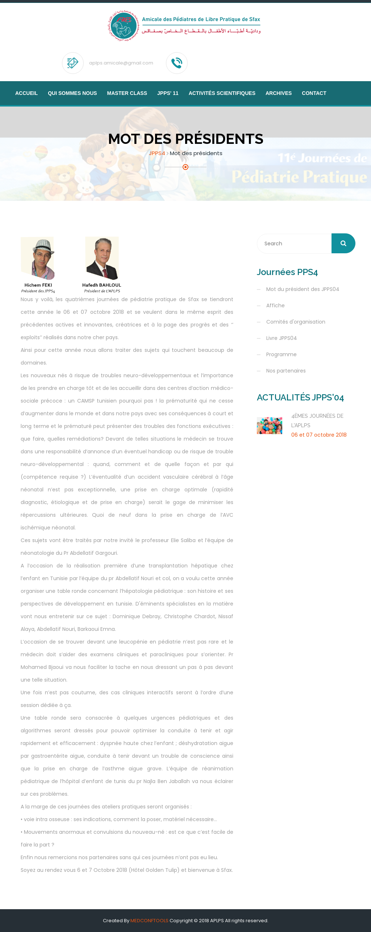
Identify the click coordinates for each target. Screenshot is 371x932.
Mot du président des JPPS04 (302, 289)
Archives (279, 93)
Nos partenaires (286, 370)
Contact (314, 93)
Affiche (275, 305)
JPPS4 (157, 153)
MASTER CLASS (127, 93)
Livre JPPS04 (281, 338)
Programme (281, 354)
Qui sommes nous (72, 93)
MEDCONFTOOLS (149, 920)
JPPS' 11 (168, 93)
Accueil (26, 93)
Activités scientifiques (222, 93)
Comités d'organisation (295, 321)
